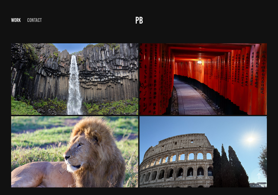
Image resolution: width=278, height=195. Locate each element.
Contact (34, 20)
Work (16, 20)
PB (139, 20)
